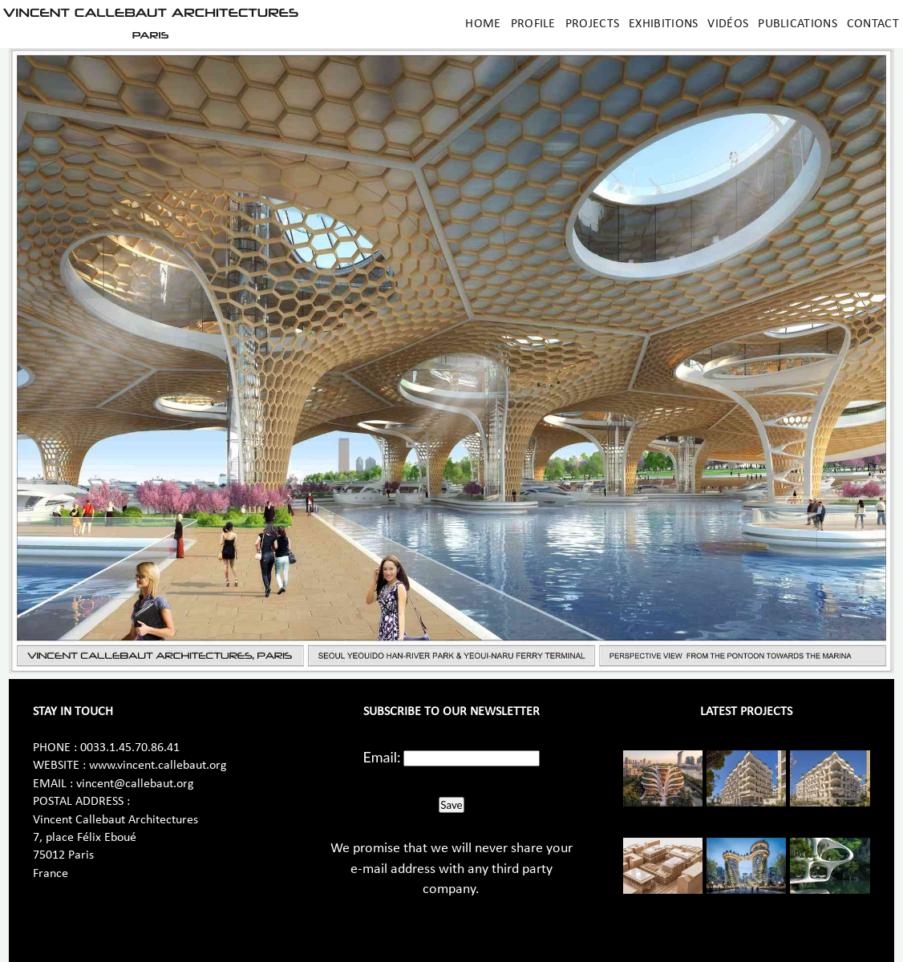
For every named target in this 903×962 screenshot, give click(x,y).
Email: (382, 757)
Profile (533, 24)
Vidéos (727, 24)
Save (451, 804)
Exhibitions (663, 24)
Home (482, 24)
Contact (873, 24)
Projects (592, 24)
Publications (797, 24)
